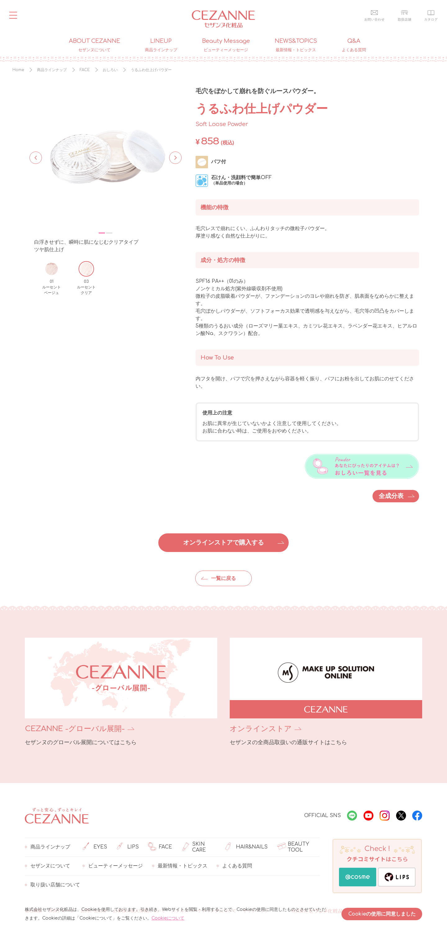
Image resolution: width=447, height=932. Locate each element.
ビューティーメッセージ (113, 866)
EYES (95, 847)
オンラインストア (261, 729)
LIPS (127, 847)
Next (173, 157)
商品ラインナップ (47, 847)
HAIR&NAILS (246, 847)
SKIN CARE (193, 847)
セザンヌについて (47, 866)
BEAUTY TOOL (293, 847)
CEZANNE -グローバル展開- (75, 729)
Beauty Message (226, 45)
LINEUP (161, 45)
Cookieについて (167, 918)
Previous (35, 157)
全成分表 (391, 496)
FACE (160, 847)
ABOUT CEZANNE (94, 45)
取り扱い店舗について (52, 885)
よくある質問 (234, 866)
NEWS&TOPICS (296, 45)
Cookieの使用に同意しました (382, 914)
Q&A (354, 45)
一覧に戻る (223, 578)
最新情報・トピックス (179, 866)
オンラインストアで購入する (223, 542)
